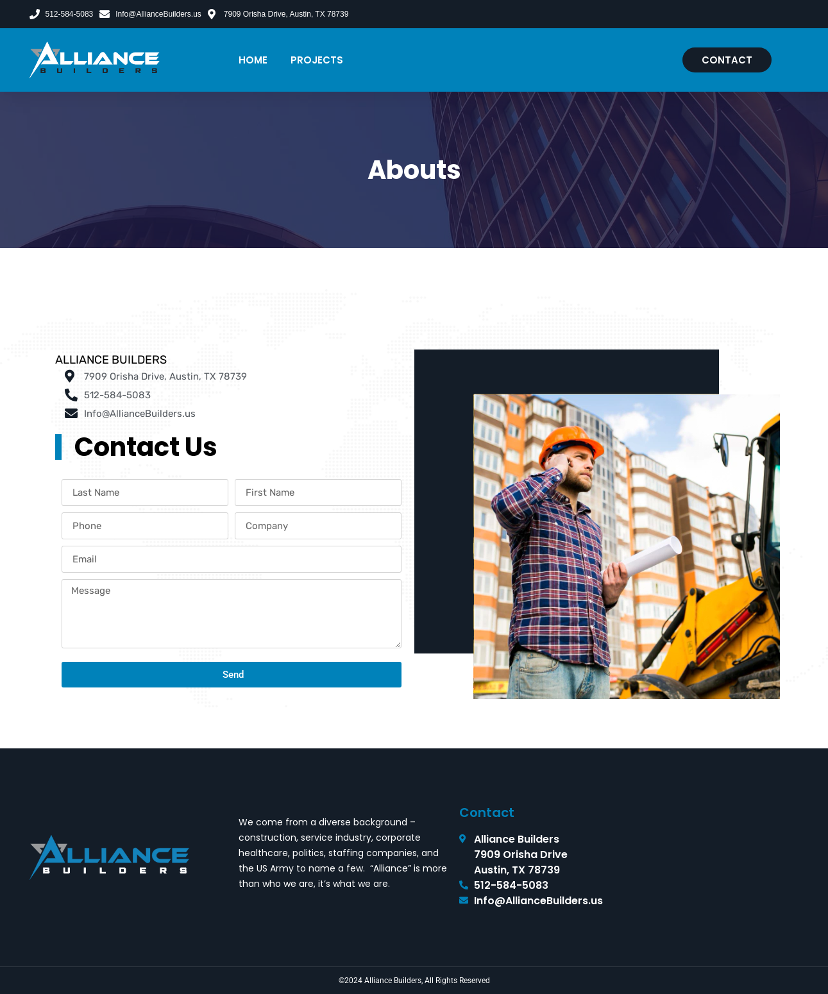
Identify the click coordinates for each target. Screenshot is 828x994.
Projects (317, 60)
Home (253, 60)
